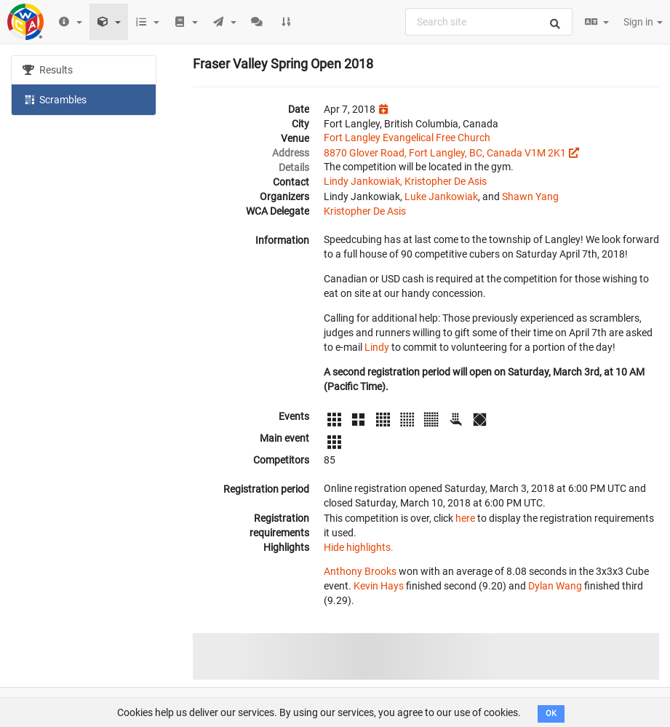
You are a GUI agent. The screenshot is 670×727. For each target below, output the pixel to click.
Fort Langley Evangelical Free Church (407, 137)
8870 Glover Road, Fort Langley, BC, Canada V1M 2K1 (445, 153)
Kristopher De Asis (365, 211)
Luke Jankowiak (441, 196)
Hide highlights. (359, 547)
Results (48, 70)
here (465, 518)
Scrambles (55, 99)
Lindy (376, 347)
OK (551, 713)
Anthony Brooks (360, 571)
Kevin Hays (379, 586)
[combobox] (489, 22)
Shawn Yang (530, 196)
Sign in (643, 22)
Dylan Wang (555, 586)
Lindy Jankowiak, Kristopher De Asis (405, 181)
